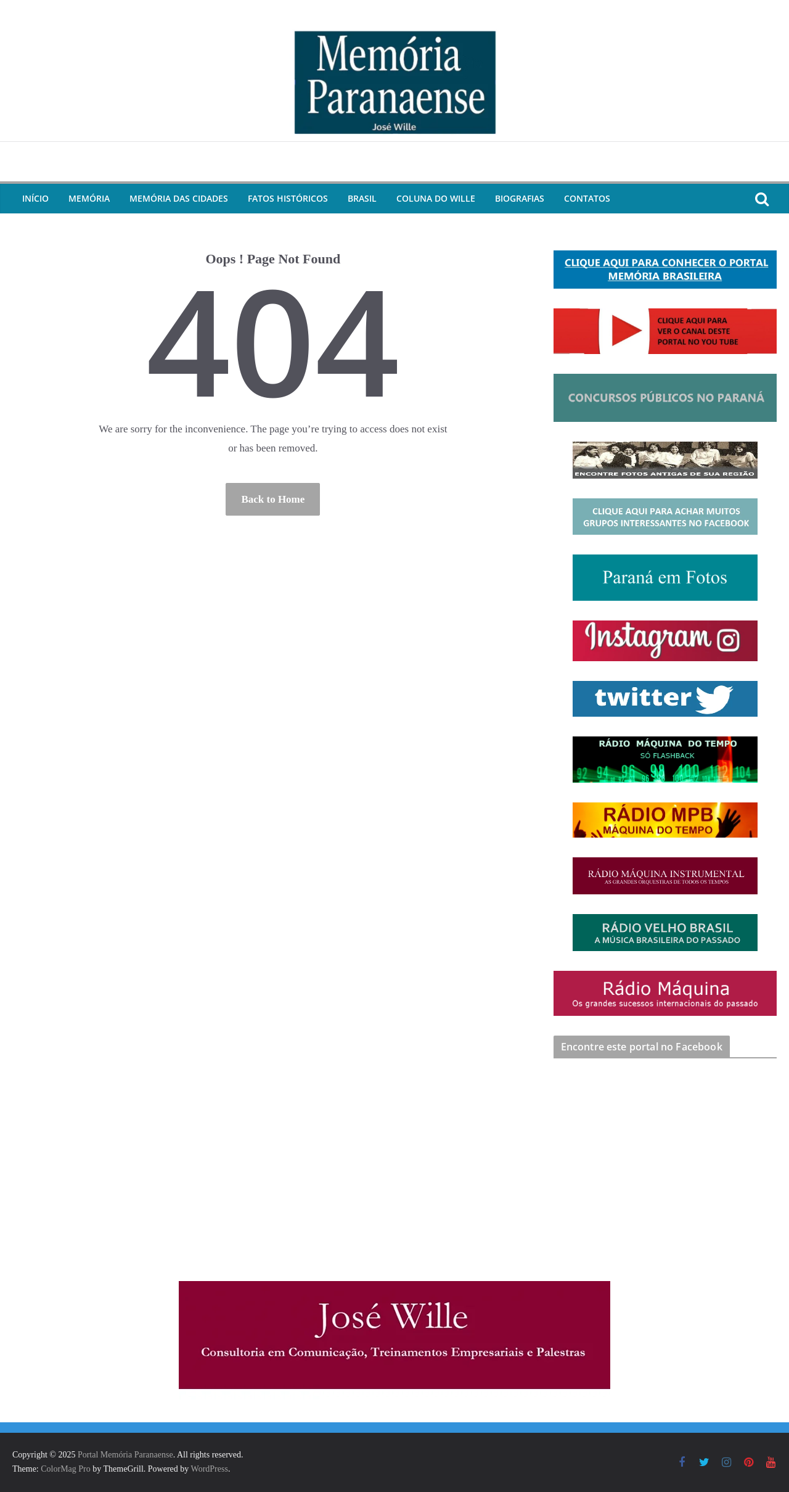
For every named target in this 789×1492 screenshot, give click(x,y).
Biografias (519, 198)
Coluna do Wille (435, 198)
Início (35, 198)
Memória (89, 198)
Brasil (362, 198)
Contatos (587, 198)
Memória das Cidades (178, 198)
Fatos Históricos (288, 198)
